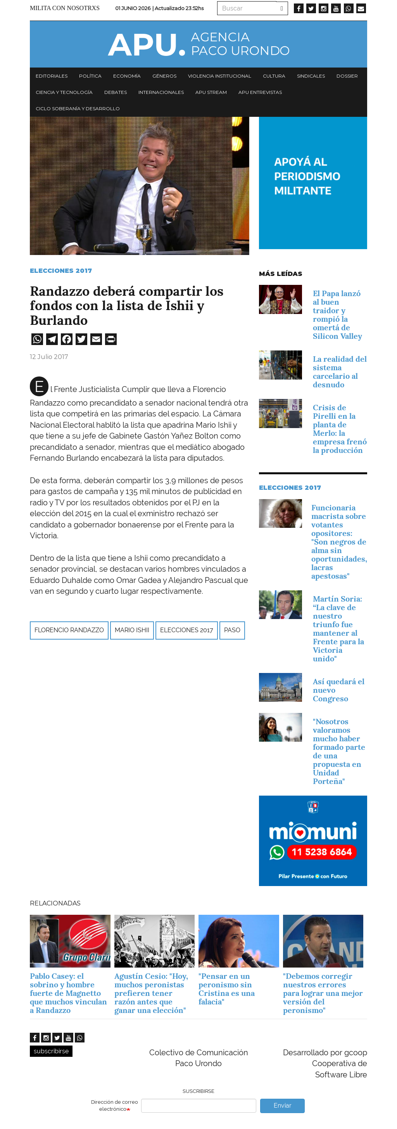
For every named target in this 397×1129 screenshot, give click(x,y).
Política (90, 76)
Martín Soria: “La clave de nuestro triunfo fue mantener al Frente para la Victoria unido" (338, 629)
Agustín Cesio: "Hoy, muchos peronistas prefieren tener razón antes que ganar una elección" (151, 993)
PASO (232, 630)
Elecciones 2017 (61, 270)
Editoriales (51, 76)
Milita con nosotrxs (65, 8)
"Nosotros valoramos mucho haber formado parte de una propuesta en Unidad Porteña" (339, 751)
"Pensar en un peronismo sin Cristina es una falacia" (226, 989)
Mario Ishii (132, 630)
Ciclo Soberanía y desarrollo (78, 108)
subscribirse (51, 1051)
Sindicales (311, 76)
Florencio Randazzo (69, 630)
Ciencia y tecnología (64, 92)
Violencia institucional (219, 76)
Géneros (164, 76)
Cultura (274, 76)
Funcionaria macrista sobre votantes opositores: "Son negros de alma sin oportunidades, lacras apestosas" (339, 542)
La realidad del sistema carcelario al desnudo (340, 372)
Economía (127, 76)
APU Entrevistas (260, 92)
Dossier (347, 76)
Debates (115, 92)
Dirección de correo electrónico (114, 1105)
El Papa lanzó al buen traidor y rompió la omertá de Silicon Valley (337, 314)
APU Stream (211, 92)
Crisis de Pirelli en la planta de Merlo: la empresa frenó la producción (340, 428)
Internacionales (161, 92)
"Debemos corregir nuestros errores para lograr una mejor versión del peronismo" (323, 993)
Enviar (283, 1105)
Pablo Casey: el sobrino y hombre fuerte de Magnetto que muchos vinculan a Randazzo (68, 993)
